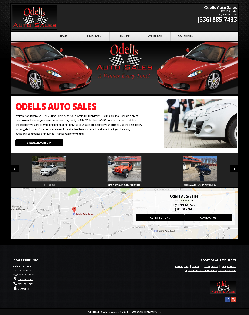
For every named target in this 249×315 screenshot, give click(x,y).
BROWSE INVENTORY (39, 142)
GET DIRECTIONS (160, 217)
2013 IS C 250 (49, 185)
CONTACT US (208, 217)
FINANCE (124, 36)
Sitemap (196, 266)
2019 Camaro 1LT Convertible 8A (200, 185)
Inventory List (181, 266)
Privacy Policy (211, 266)
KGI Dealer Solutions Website (104, 311)
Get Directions (25, 279)
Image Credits (229, 266)
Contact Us (23, 288)
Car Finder (155, 36)
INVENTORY (94, 36)
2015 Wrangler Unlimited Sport (124, 185)
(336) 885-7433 (217, 19)
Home (63, 36)
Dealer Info (185, 36)
